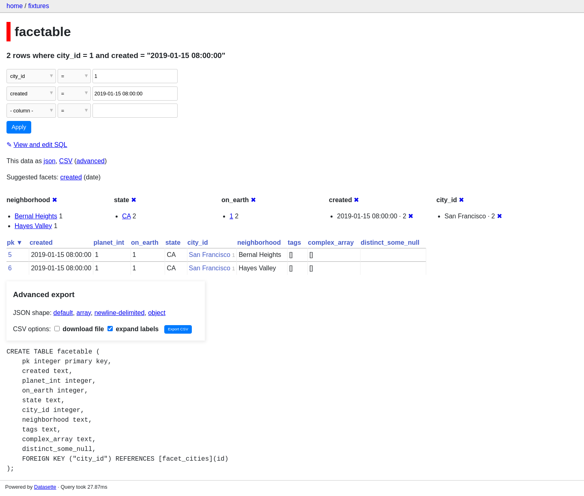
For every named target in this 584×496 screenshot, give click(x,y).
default (63, 312)
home (14, 5)
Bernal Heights (36, 216)
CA (126, 216)
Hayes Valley (33, 225)
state (172, 242)
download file (79, 329)
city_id (197, 242)
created (71, 177)
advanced (91, 160)
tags (294, 242)
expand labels (133, 329)
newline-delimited (119, 312)
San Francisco (209, 254)
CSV (66, 160)
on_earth (145, 242)
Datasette (45, 487)
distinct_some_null (390, 242)
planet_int (109, 242)
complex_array (331, 242)
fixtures (38, 5)
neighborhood (259, 242)
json (50, 160)
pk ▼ (15, 242)
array (84, 312)
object (156, 312)
